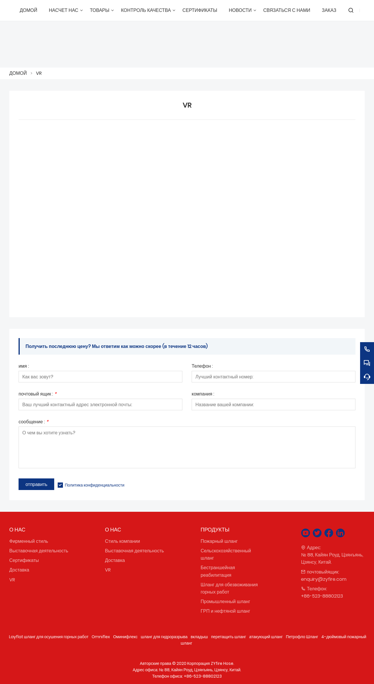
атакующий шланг (266, 637)
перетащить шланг (228, 637)
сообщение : (33, 422)
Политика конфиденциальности (94, 485)
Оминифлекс (125, 637)
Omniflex (101, 637)
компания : (203, 394)
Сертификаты (24, 560)
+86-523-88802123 (322, 596)
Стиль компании (122, 541)
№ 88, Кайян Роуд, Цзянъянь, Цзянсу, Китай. (332, 558)
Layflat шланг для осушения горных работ (49, 637)
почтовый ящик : (38, 394)
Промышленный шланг (225, 601)
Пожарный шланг (219, 541)
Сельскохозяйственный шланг (226, 554)
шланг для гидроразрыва (164, 637)
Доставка (19, 570)
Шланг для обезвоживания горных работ (229, 588)
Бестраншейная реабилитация (218, 571)
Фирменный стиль (28, 541)
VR (39, 73)
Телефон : (202, 366)
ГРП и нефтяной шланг (225, 611)
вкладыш (199, 637)
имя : (24, 366)
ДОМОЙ (18, 73)
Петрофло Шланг (302, 637)
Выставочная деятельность (38, 550)
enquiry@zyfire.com (323, 579)
